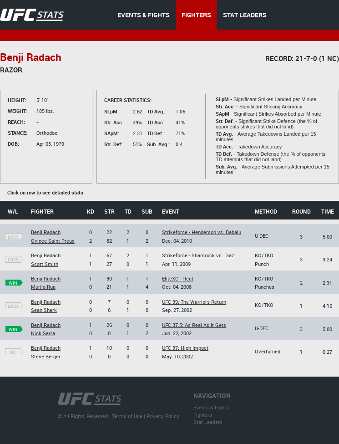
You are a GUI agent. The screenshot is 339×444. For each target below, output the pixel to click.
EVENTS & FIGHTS (143, 14)
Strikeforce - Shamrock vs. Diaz (198, 255)
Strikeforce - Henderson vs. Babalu (201, 232)
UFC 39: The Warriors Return (194, 301)
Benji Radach (46, 232)
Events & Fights (211, 407)
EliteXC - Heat (177, 278)
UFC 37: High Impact (185, 347)
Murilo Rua (43, 286)
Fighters (202, 414)
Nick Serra (43, 333)
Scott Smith (44, 263)
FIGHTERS (196, 14)
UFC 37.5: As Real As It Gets (194, 325)
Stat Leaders (208, 421)
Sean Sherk (44, 309)
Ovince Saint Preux (53, 240)
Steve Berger (46, 356)
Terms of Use (127, 416)
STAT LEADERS (245, 14)
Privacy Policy (163, 416)
